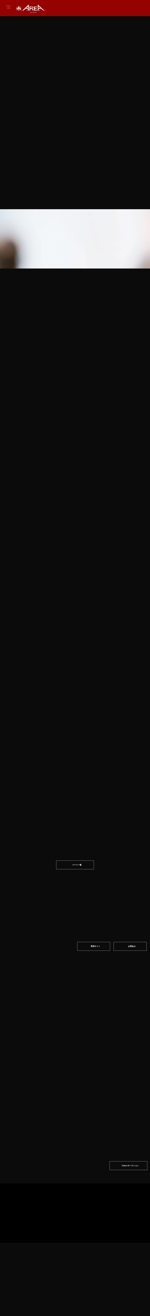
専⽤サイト (95, 912)
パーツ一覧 (77, 830)
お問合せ (132, 912)
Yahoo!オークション (130, 1047)
